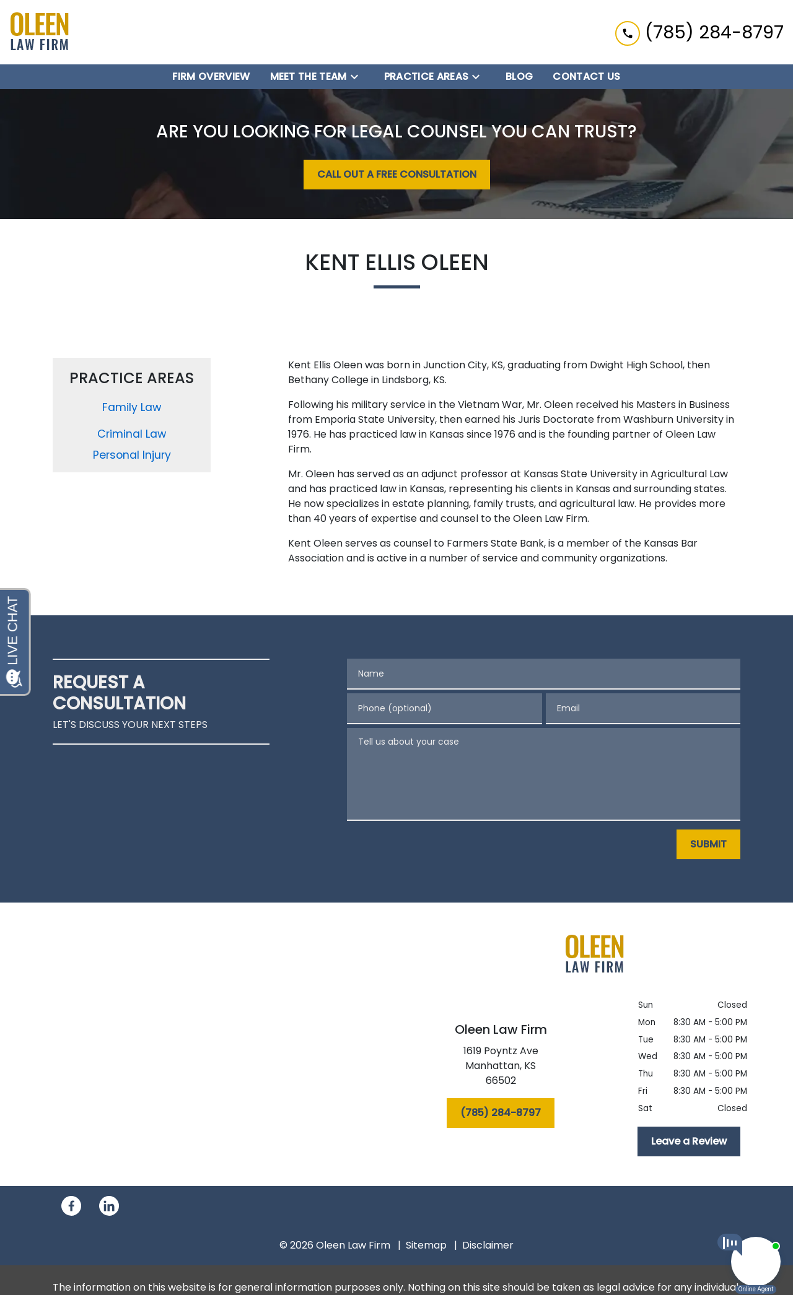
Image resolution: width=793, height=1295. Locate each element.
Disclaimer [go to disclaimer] (488, 1245)
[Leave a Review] (688, 1141)
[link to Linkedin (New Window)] (109, 1206)
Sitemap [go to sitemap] (426, 1245)
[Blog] (519, 76)
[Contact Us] (586, 76)
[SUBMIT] (708, 844)
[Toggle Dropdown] (358, 77)
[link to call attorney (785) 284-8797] (699, 32)
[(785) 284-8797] (500, 1113)
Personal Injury (132, 455)
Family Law (131, 407)
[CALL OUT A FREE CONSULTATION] (397, 174)
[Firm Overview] (211, 76)
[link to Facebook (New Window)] (71, 1206)
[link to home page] (39, 32)
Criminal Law (131, 434)
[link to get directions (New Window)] (500, 1068)
